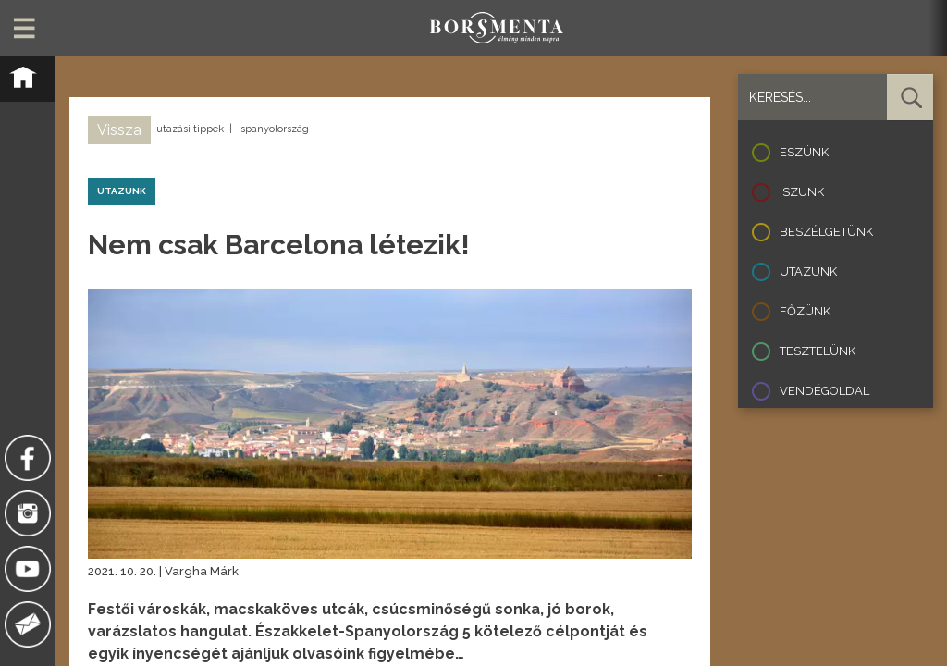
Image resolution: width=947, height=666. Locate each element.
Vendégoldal (824, 391)
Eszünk (804, 152)
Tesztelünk (817, 351)
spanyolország (274, 129)
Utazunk (808, 271)
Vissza (119, 130)
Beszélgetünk (826, 232)
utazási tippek (190, 129)
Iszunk (802, 192)
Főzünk (805, 311)
